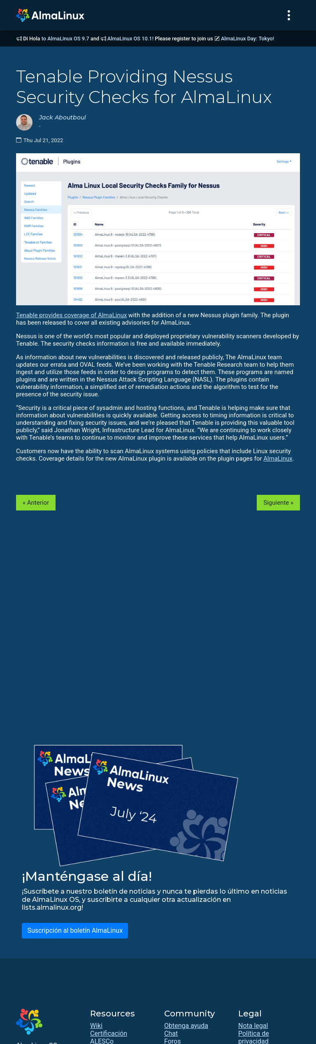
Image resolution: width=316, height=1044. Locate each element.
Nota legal (253, 1026)
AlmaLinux (277, 458)
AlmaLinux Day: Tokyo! (247, 38)
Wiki (96, 1026)
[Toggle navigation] (289, 15)
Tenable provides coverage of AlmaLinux (71, 315)
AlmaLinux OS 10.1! (130, 38)
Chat (171, 1033)
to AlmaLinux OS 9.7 (65, 38)
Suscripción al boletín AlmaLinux (75, 930)
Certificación (108, 1033)
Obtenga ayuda (186, 1026)
